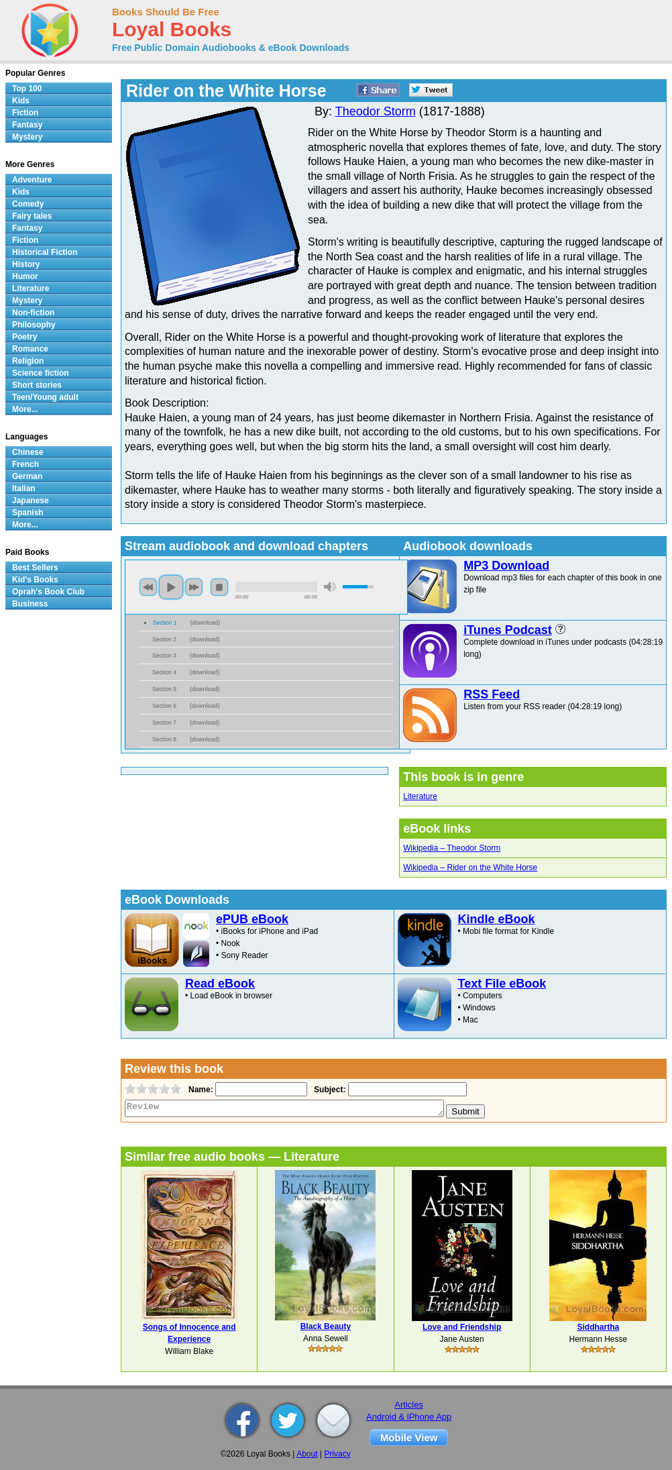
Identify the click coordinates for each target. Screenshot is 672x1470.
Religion (28, 361)
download (205, 622)
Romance (30, 349)
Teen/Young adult (45, 397)
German (27, 476)
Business (30, 604)
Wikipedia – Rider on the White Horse (470, 867)
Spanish (28, 512)
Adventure (32, 180)
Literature (420, 796)
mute (330, 587)
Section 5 (164, 689)
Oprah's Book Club (48, 591)
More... (25, 409)
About (306, 1454)
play (171, 587)
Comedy (28, 204)
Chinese (28, 452)
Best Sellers (35, 567)
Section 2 (164, 639)
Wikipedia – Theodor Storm (451, 848)
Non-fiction (33, 312)
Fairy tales (32, 216)
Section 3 (164, 655)
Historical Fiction (44, 252)
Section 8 (164, 739)
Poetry (24, 337)
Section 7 (164, 722)
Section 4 (164, 672)
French (25, 464)
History (26, 264)
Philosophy (34, 324)
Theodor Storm (375, 111)
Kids (21, 100)
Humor (25, 276)
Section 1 (165, 622)
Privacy (337, 1454)
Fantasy (27, 124)
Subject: (328, 1089)
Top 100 (27, 88)
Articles (408, 1405)
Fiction (25, 112)
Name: (199, 1089)
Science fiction (40, 373)
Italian (24, 488)
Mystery (27, 137)
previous (148, 587)
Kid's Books (35, 579)
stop (219, 587)
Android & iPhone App (408, 1417)
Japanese (30, 500)
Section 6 (164, 705)
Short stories (37, 385)
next (193, 587)
